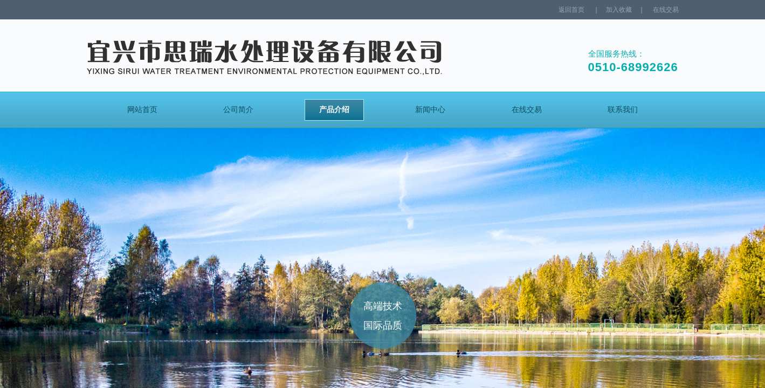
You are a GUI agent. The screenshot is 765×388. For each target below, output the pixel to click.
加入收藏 (619, 9)
